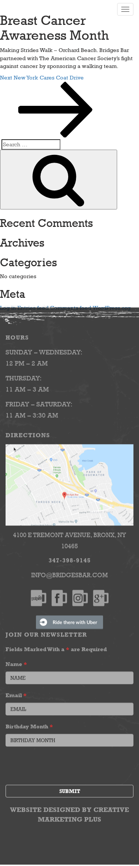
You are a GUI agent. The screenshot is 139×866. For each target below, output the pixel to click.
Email (16, 693)
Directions (28, 432)
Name (16, 661)
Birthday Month (29, 724)
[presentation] (62, 764)
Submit (69, 789)
